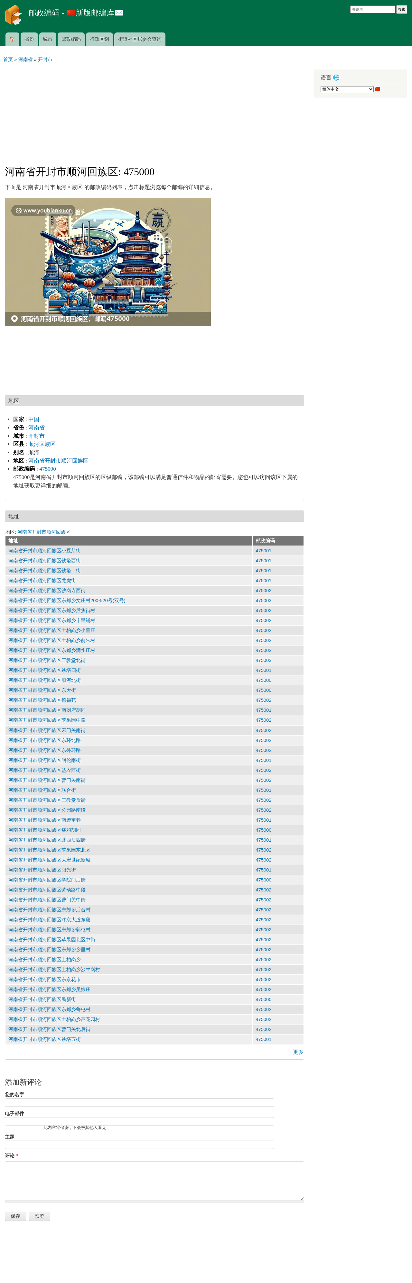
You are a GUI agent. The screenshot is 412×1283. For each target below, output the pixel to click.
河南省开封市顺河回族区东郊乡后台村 (49, 909)
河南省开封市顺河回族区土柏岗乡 (44, 959)
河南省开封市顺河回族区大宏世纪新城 (49, 860)
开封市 (36, 436)
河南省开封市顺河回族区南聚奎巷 (44, 820)
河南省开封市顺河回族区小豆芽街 (44, 550)
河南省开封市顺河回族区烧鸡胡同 (44, 830)
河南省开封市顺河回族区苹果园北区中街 (51, 939)
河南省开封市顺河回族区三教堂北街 (47, 660)
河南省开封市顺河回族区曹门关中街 (47, 899)
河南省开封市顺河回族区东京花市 (44, 979)
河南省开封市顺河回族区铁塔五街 (44, 1039)
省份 (29, 39)
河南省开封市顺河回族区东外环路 (44, 750)
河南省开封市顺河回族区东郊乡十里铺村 (51, 620)
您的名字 (14, 1094)
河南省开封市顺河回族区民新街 (42, 999)
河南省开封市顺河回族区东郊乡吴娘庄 (49, 989)
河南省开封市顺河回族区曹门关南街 (47, 780)
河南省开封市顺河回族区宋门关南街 (47, 730)
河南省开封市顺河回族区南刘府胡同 (47, 710)
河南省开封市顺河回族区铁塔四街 (44, 670)
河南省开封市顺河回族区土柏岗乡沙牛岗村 (54, 969)
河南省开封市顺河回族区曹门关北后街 (49, 1029)
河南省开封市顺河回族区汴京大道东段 (49, 919)
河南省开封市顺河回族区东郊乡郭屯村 (49, 929)
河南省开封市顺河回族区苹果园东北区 (49, 850)
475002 (263, 590)
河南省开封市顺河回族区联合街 (42, 790)
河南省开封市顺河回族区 (58, 461)
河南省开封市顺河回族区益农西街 (44, 770)
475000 (47, 469)
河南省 (36, 428)
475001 (263, 550)
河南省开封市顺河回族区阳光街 (42, 869)
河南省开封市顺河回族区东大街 (42, 690)
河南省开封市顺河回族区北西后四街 (47, 840)
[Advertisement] (154, 111)
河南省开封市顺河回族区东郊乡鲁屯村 (49, 1009)
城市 (47, 39)
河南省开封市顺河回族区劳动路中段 (47, 889)
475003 (263, 600)
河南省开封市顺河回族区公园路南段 (47, 810)
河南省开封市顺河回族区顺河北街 (44, 680)
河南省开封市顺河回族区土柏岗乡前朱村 (51, 640)
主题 (9, 1137)
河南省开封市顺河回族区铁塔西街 (44, 560)
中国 (33, 419)
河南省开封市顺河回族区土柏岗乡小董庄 (51, 630)
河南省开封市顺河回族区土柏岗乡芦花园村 (54, 1019)
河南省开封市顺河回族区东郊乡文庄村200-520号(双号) (67, 600)
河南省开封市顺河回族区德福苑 (42, 700)
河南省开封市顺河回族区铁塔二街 (44, 570)
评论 (11, 1155)
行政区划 (99, 39)
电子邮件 (14, 1113)
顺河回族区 (42, 444)
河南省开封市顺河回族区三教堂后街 (47, 800)
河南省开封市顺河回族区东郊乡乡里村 (49, 949)
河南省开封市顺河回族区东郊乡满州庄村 (51, 650)
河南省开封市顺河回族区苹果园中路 (47, 720)
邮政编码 (71, 39)
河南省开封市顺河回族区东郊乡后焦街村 (51, 610)
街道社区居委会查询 (140, 39)
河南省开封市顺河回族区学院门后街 (47, 879)
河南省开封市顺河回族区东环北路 (44, 740)
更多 (298, 1052)
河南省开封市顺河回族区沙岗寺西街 (47, 590)
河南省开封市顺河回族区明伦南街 (44, 760)
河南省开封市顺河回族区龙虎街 (42, 580)
